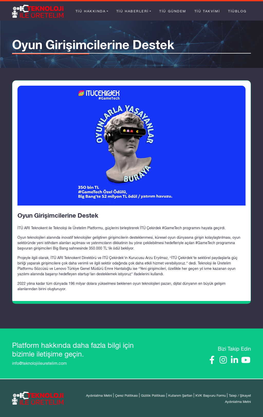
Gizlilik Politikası (153, 395)
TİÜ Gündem (172, 11)
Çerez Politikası (126, 395)
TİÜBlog (237, 11)
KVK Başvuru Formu (210, 395)
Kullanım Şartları (180, 395)
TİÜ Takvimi (207, 11)
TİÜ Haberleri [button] (132, 11)
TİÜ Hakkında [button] (91, 11)
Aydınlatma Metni (99, 395)
